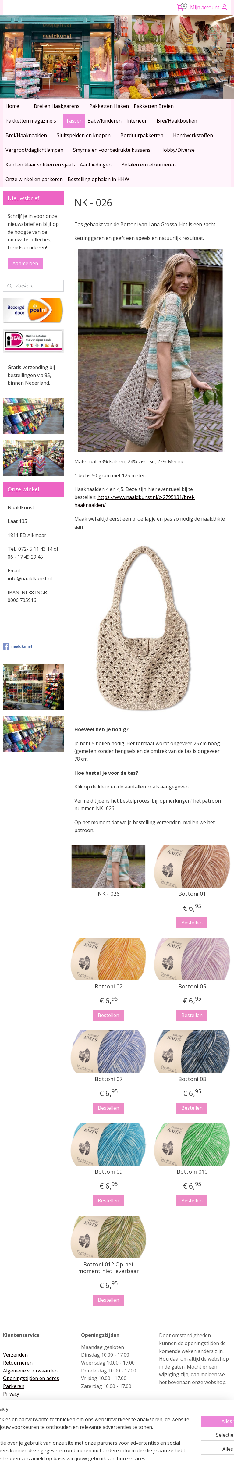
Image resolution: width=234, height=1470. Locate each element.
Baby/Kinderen (104, 120)
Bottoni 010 (192, 1172)
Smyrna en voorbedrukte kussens (112, 150)
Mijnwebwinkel (180, 1459)
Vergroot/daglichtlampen (34, 150)
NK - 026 (108, 894)
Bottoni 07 (108, 1079)
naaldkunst (17, 646)
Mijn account (209, 7)
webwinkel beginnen (128, 1459)
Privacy (11, 1393)
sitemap (91, 1459)
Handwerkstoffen (193, 135)
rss (104, 1459)
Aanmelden (25, 263)
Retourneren (18, 1362)
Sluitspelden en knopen (84, 135)
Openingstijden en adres (31, 1378)
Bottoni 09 (108, 1172)
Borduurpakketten (141, 135)
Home (12, 106)
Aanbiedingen (96, 164)
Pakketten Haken (109, 106)
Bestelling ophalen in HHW (98, 179)
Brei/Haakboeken (177, 120)
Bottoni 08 (192, 1079)
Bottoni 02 (108, 986)
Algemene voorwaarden (30, 1370)
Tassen (74, 120)
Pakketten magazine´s (30, 120)
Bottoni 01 (192, 894)
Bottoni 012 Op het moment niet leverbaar (108, 1267)
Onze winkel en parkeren (34, 179)
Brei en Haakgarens (57, 106)
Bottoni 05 (192, 986)
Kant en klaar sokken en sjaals (40, 164)
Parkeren (13, 1386)
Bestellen (192, 922)
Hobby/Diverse (177, 150)
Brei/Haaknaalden (26, 135)
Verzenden (15, 1354)
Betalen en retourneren (148, 164)
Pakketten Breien (154, 106)
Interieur (136, 120)
